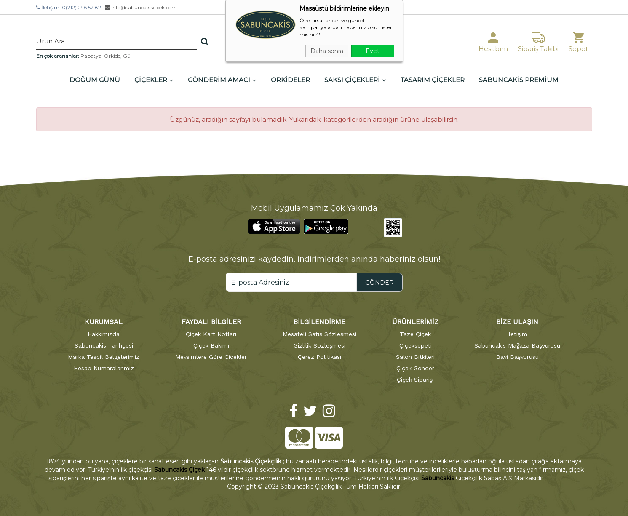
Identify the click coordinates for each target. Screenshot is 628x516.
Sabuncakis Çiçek (179, 469)
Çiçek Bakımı (211, 345)
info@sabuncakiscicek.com (141, 7)
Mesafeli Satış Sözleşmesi (319, 334)
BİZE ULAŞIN (517, 322)
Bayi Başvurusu (517, 356)
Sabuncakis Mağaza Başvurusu (517, 345)
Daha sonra (326, 51)
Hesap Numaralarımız (104, 368)
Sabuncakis (437, 478)
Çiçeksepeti (415, 345)
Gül (127, 56)
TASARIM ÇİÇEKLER (433, 80)
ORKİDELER (290, 80)
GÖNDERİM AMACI (222, 80)
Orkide (112, 56)
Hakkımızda (104, 334)
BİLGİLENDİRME (319, 322)
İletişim (517, 334)
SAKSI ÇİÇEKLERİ (355, 80)
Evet (372, 51)
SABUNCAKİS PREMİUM (519, 80)
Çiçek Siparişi (415, 379)
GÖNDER (379, 282)
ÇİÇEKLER (154, 80)
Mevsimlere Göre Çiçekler (211, 356)
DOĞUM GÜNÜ (94, 80)
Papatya (91, 56)
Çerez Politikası (319, 356)
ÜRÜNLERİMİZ (415, 322)
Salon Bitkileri (415, 356)
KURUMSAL (104, 322)
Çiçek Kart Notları (211, 334)
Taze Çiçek (415, 334)
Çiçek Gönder (415, 368)
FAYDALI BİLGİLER (211, 322)
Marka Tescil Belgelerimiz (103, 356)
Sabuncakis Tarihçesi (104, 345)
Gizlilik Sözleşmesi (319, 345)
